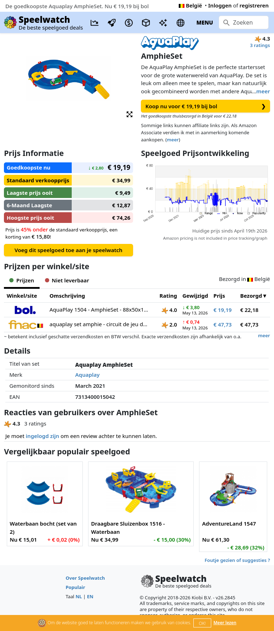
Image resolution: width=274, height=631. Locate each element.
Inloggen (220, 5)
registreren (254, 5)
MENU (204, 22)
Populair (75, 587)
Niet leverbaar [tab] (67, 280)
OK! (202, 623)
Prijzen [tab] (21, 280)
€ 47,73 (222, 324)
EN (90, 596)
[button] (129, 114)
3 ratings (260, 45)
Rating (168, 295)
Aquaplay (87, 374)
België (190, 5)
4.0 (169, 309)
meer (263, 91)
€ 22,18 (249, 309)
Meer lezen (224, 623)
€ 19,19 (222, 309)
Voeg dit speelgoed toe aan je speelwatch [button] (68, 250)
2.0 (169, 324)
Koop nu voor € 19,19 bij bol (206, 106)
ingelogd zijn (42, 435)
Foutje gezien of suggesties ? (237, 560)
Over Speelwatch (85, 578)
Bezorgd (251, 295)
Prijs (219, 295)
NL (79, 596)
